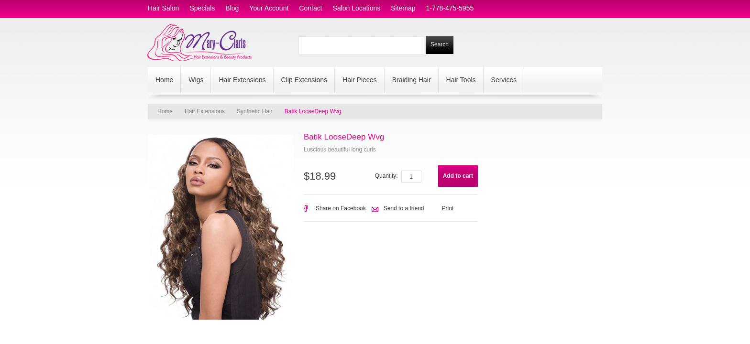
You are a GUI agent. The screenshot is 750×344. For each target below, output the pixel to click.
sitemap (403, 8)
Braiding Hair (411, 80)
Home (164, 80)
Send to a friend (404, 208)
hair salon (163, 8)
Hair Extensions (242, 80)
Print (447, 208)
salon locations (357, 8)
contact (310, 8)
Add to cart (458, 175)
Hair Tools (461, 80)
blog (232, 8)
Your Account (268, 8)
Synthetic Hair (255, 111)
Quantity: (386, 175)
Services (504, 80)
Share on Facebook (341, 208)
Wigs (195, 80)
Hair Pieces (359, 80)
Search (439, 44)
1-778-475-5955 (450, 8)
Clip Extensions (304, 80)
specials (202, 8)
